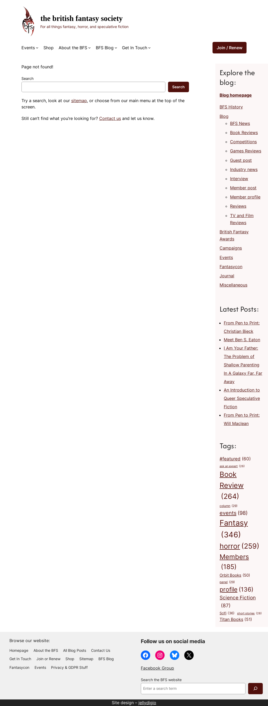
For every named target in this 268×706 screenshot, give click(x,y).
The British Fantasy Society (81, 18)
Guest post (241, 160)
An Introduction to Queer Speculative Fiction (242, 398)
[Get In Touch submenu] (149, 47)
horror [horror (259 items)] (239, 546)
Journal (227, 275)
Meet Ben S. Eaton (242, 339)
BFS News (240, 123)
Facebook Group (157, 668)
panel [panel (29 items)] (227, 582)
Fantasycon (231, 266)
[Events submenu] (37, 47)
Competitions (243, 141)
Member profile (245, 197)
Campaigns (231, 248)
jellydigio (147, 702)
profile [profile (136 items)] (236, 589)
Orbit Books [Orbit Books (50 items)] (235, 575)
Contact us (110, 118)
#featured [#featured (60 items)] (235, 459)
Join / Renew (229, 47)
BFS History (231, 106)
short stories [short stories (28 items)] (249, 613)
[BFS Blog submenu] (116, 47)
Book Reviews (244, 132)
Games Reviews (245, 150)
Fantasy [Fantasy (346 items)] (234, 529)
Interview (239, 178)
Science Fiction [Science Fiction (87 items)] (238, 602)
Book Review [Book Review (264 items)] (232, 486)
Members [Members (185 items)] (234, 562)
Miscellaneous (233, 285)
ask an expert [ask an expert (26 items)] (232, 466)
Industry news (244, 169)
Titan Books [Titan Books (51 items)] (236, 619)
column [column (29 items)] (228, 506)
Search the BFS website (161, 680)
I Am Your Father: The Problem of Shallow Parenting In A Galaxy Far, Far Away (243, 364)
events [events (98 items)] (234, 513)
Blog (224, 116)
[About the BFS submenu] (89, 47)
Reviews (238, 206)
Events (226, 257)
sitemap (79, 100)
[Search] (255, 688)
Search (27, 78)
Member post (243, 187)
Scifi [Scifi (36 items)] (227, 613)
